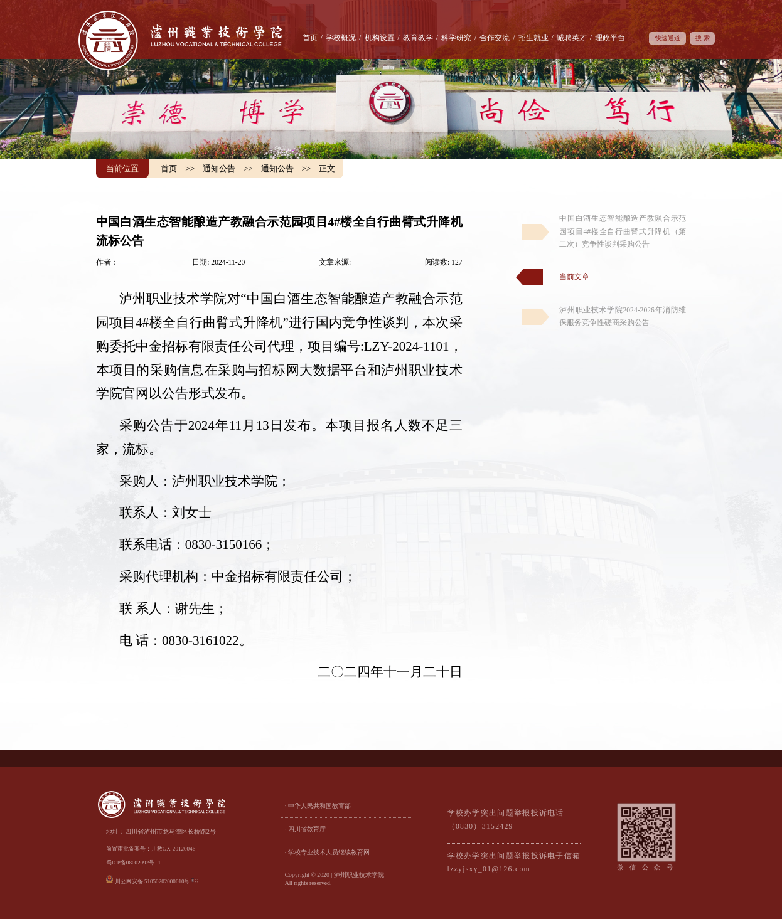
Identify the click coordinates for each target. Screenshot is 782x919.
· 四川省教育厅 (305, 829)
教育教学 (418, 38)
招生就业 (533, 38)
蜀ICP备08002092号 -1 (133, 862)
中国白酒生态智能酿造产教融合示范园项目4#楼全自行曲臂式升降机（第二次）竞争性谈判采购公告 (622, 231)
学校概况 (341, 38)
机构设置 (380, 38)
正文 (327, 168)
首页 (310, 38)
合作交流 (494, 38)
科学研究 (456, 38)
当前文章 (574, 277)
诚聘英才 (572, 38)
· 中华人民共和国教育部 (318, 805)
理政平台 (610, 38)
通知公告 (219, 168)
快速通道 (667, 38)
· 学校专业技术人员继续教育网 (327, 852)
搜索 (703, 38)
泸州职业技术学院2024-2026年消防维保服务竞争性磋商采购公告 (622, 316)
